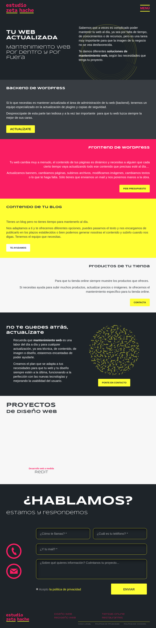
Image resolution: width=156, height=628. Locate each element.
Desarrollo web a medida (41, 468)
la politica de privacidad (65, 589)
